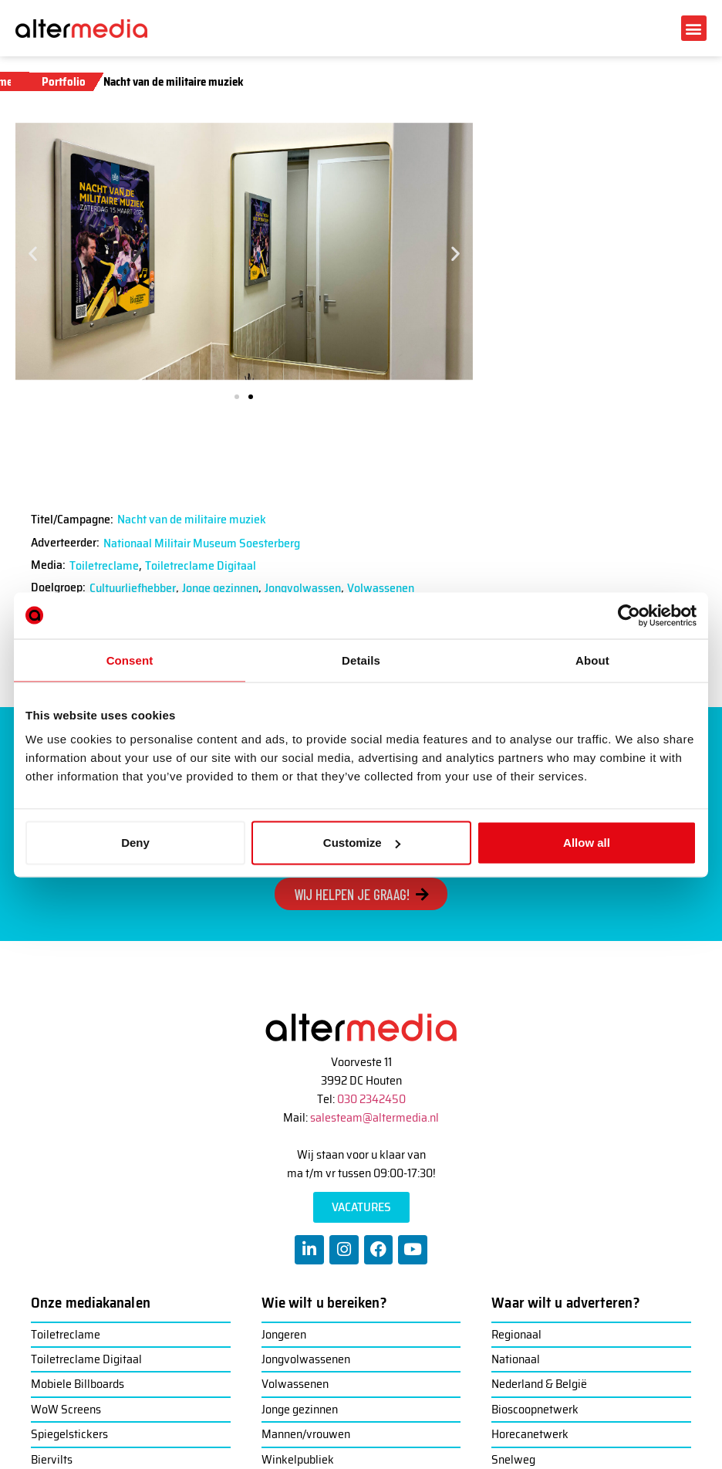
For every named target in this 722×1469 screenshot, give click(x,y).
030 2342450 (371, 1099)
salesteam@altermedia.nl (374, 1117)
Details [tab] (361, 659)
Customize (361, 842)
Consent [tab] (130, 659)
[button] (694, 28)
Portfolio (64, 82)
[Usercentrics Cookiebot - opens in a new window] (629, 615)
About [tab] (592, 659)
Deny (135, 842)
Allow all (586, 842)
